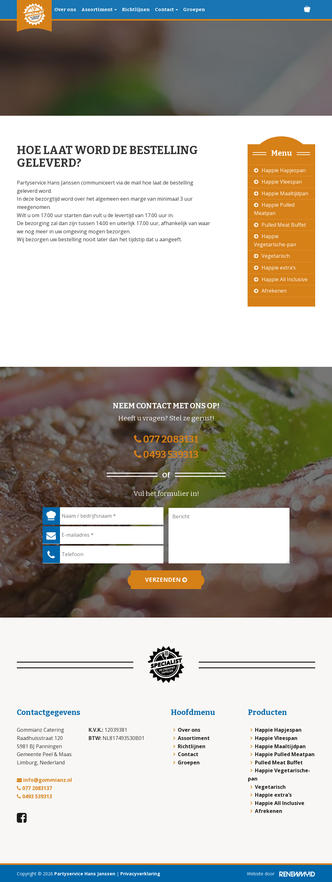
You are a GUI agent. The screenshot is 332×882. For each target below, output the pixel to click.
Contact (166, 9)
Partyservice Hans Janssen (84, 874)
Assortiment (99, 9)
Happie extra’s (279, 267)
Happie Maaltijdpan (285, 193)
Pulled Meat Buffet (284, 224)
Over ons (65, 9)
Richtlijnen (136, 9)
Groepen (194, 9)
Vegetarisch (276, 255)
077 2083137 (34, 788)
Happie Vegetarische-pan (275, 240)
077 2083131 (166, 439)
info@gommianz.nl (44, 779)
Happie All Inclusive (285, 279)
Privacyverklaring (140, 874)
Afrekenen (274, 290)
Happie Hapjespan (284, 170)
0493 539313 (166, 454)
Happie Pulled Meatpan (274, 209)
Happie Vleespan (282, 181)
